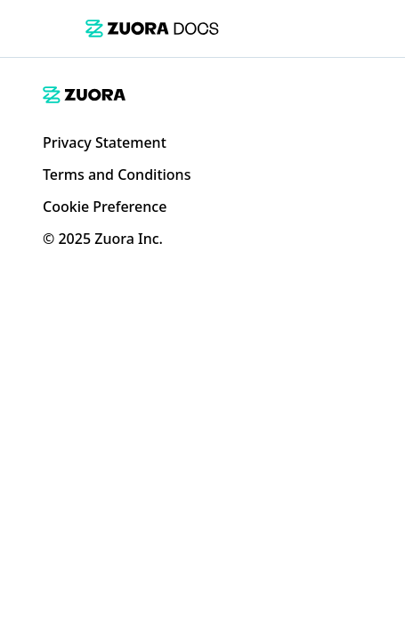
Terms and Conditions (116, 174)
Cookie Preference (104, 206)
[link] (152, 28)
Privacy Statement (104, 142)
